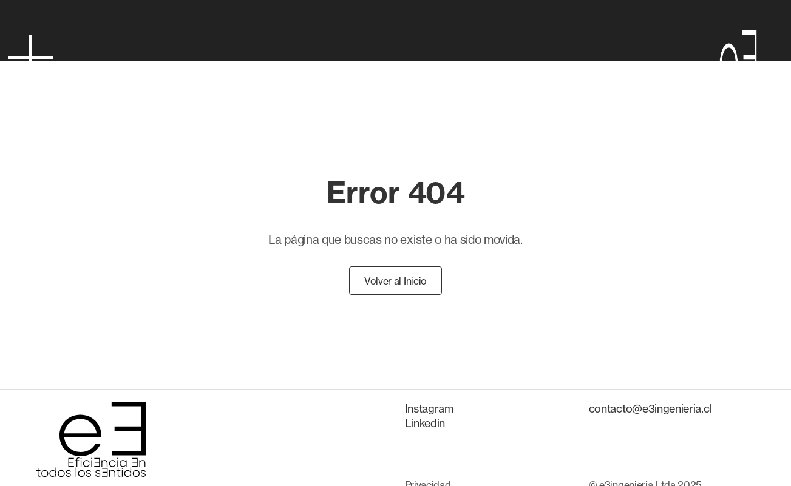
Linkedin (425, 423)
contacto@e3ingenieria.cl (650, 408)
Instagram (429, 408)
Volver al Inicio (395, 281)
